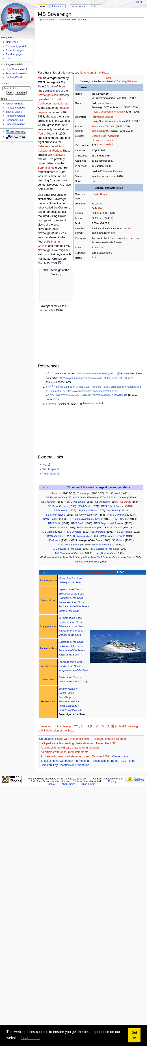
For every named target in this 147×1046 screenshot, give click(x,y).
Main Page (12, 42)
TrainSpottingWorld (16, 73)
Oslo (112, 126)
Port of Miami (46, 133)
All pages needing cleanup (109, 738)
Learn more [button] (30, 1038)
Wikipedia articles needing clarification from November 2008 (78, 743)
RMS (112, 506)
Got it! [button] (134, 1035)
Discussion (57, 6)
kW (113, 232)
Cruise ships (120, 756)
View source (79, 6)
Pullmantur (49, 473)
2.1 (53, 385)
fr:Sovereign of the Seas (53, 726)
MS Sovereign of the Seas (72, 19)
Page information (15, 124)
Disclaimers (88, 784)
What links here (14, 103)
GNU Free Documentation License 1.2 (52, 781)
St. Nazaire (98, 140)
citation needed (104, 144)
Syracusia (56, 493)
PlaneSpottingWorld (17, 69)
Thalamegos (84, 493)
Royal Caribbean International (108, 111)
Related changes (15, 107)
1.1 (53, 372)
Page (43, 6)
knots (100, 247)
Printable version (15, 115)
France (110, 140)
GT (102, 203)
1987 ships (128, 760)
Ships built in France (105, 760)
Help (8, 58)
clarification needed (93, 403)
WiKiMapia (49, 469)
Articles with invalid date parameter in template (70, 747)
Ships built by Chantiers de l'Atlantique (65, 765)
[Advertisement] (61, 46)
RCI (44, 464)
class (48, 95)
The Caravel (113, 493)
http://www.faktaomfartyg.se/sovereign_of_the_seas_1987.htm (94, 378)
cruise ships (52, 90)
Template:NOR (100, 126)
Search (5, 83)
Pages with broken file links (72, 738)
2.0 (49, 385)
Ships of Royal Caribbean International (65, 760)
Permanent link (14, 120)
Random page (14, 54)
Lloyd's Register (101, 194)
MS (40, 78)
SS (56, 497)
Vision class (48, 600)
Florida (56, 150)
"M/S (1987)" (96, 373)
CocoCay (121, 81)
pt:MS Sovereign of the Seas (56, 730)
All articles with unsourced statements (64, 752)
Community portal (16, 46)
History (95, 6)
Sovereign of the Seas (94, 72)
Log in (139, 1)
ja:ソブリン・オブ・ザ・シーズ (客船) (93, 726)
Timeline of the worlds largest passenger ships (98, 487)
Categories (46, 738)
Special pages (14, 111)
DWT (101, 207)
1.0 (49, 372)
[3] (93, 257)
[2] (95, 180)
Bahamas (132, 81)
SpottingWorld (14, 77)
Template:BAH (100, 130)
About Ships (69, 784)
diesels (127, 228)
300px (109, 78)
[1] (93, 180)
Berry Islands (46, 167)
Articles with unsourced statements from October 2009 (75, 756)
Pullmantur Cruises (102, 116)
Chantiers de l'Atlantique (105, 136)
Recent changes (15, 50)
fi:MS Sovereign (129, 726)
